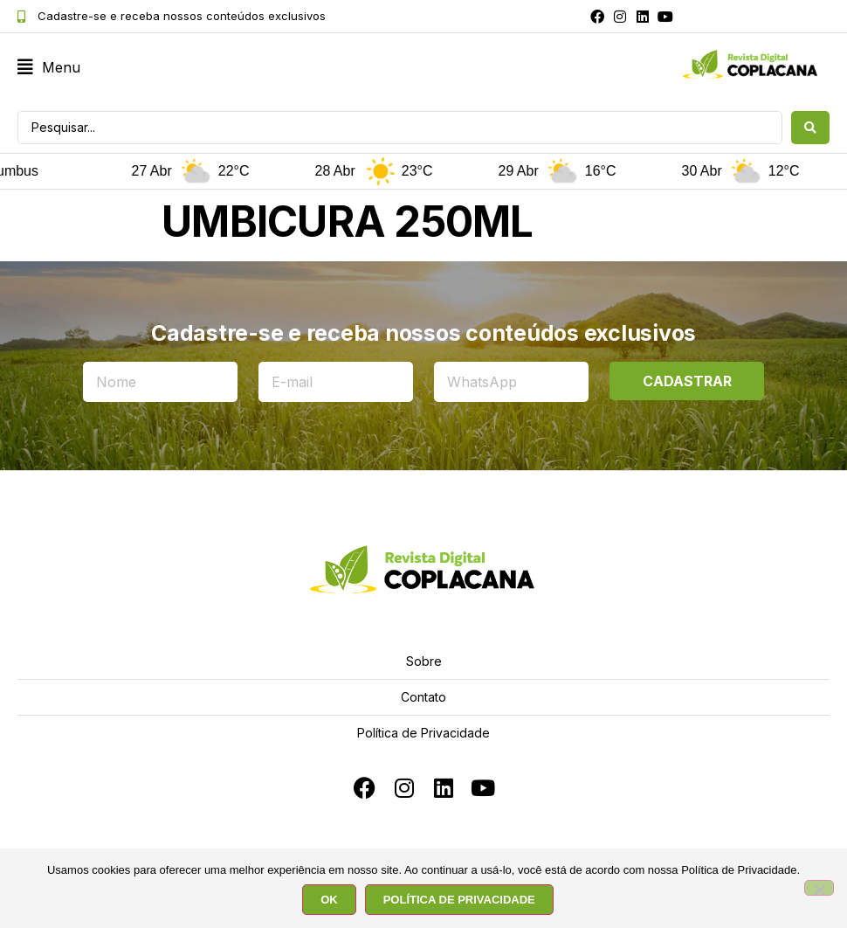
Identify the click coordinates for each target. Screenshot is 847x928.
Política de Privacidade (423, 732)
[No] (819, 888)
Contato (423, 696)
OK (329, 899)
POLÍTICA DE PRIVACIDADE (459, 899)
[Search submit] (810, 127)
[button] (48, 68)
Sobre (424, 661)
